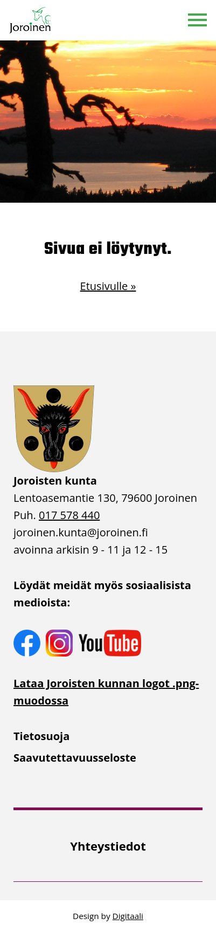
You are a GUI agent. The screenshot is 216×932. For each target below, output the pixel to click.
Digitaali (128, 915)
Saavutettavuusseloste (74, 757)
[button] (197, 20)
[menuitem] (108, 736)
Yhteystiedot (108, 846)
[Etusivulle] (30, 20)
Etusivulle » (108, 286)
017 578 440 (69, 515)
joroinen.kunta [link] (80, 532)
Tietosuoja (41, 736)
